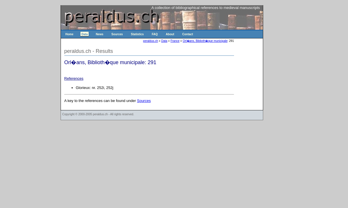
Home (70, 34)
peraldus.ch (150, 40)
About (170, 34)
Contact (187, 34)
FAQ (155, 34)
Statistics (137, 34)
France (175, 40)
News (99, 34)
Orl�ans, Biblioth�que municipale (205, 40)
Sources (117, 34)
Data (84, 34)
